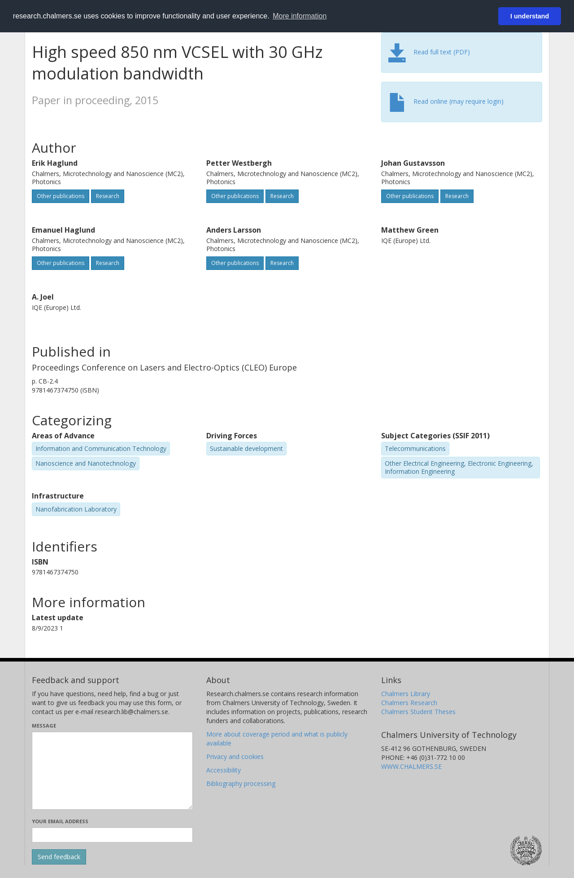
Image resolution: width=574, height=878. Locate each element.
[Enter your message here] (112, 771)
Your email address (60, 821)
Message (44, 725)
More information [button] (299, 16)
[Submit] (59, 857)
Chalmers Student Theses (418, 711)
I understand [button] (529, 16)
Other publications (60, 196)
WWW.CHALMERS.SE (411, 766)
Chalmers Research (409, 702)
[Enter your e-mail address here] (112, 835)
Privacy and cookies (235, 756)
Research (107, 196)
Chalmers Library (405, 693)
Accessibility (223, 770)
